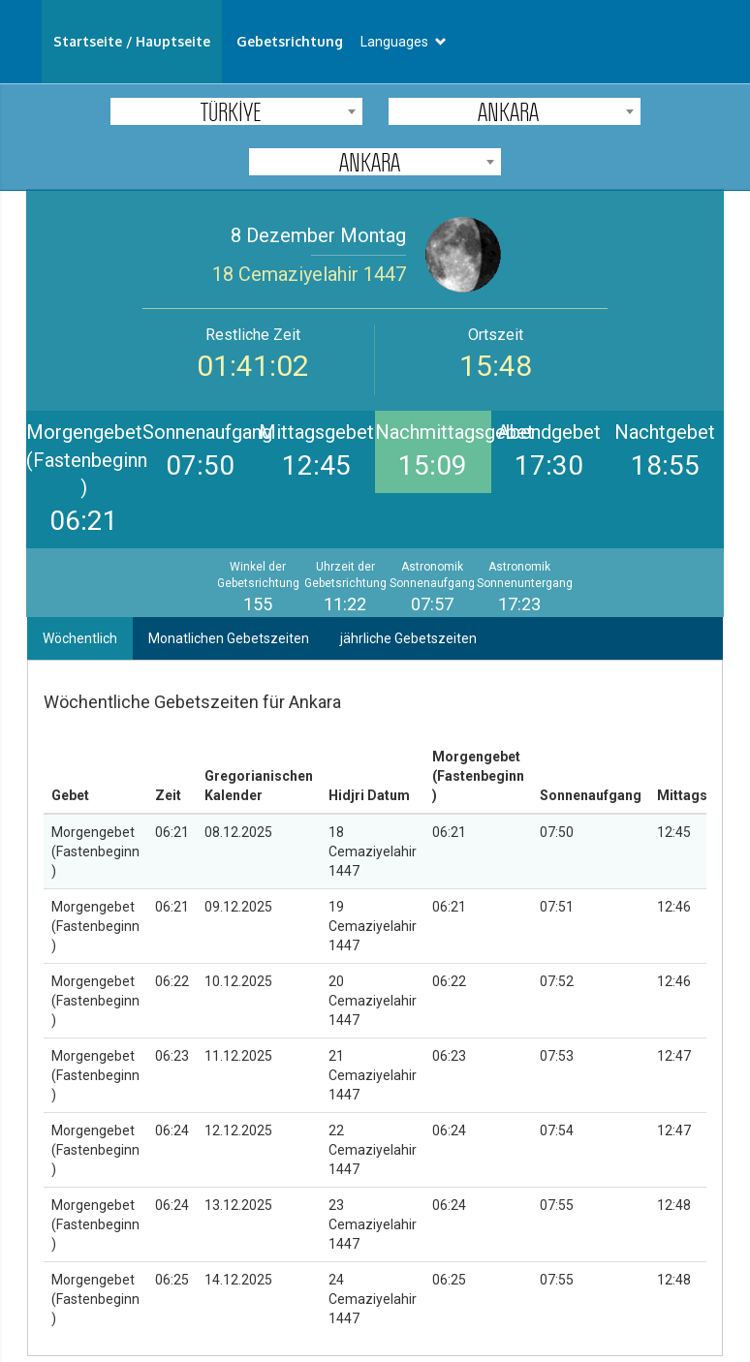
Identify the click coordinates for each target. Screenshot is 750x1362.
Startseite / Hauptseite (131, 41)
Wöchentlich (80, 638)
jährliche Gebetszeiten (408, 638)
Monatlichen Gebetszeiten (228, 638)
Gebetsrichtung (289, 41)
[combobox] (236, 111)
